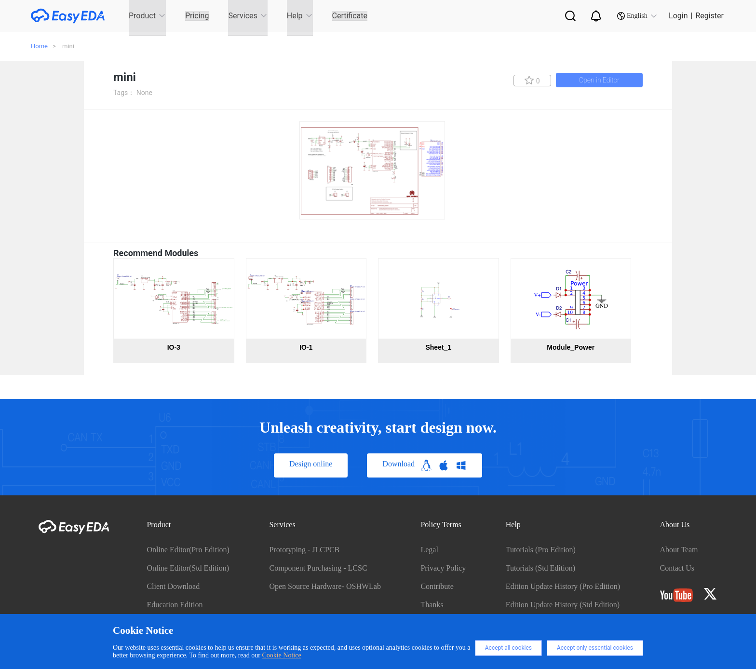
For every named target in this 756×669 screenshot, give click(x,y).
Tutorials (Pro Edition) (541, 550)
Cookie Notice (281, 655)
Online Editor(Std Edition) (188, 568)
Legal (429, 550)
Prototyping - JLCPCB (304, 550)
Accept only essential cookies (595, 647)
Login (678, 15)
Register (709, 15)
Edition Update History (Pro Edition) (563, 586)
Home (39, 46)
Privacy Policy (443, 568)
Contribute (436, 586)
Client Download (173, 586)
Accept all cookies (508, 647)
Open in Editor (599, 80)
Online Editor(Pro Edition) (188, 550)
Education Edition (174, 605)
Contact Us (677, 568)
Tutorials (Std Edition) (540, 568)
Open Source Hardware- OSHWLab (324, 586)
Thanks (431, 605)
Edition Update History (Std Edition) (563, 605)
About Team (679, 550)
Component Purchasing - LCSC (318, 568)
